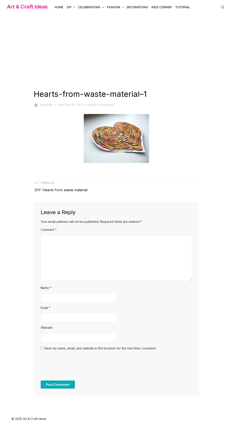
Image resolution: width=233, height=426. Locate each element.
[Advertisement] (116, 51)
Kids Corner (161, 7)
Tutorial (182, 7)
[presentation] (74, 365)
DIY (69, 7)
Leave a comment (101, 105)
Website (47, 325)
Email (45, 305)
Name (46, 286)
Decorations (137, 7)
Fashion (113, 7)
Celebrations (89, 7)
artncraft (43, 105)
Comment (49, 228)
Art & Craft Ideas (27, 6)
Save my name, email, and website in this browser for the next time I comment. (100, 346)
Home (59, 7)
